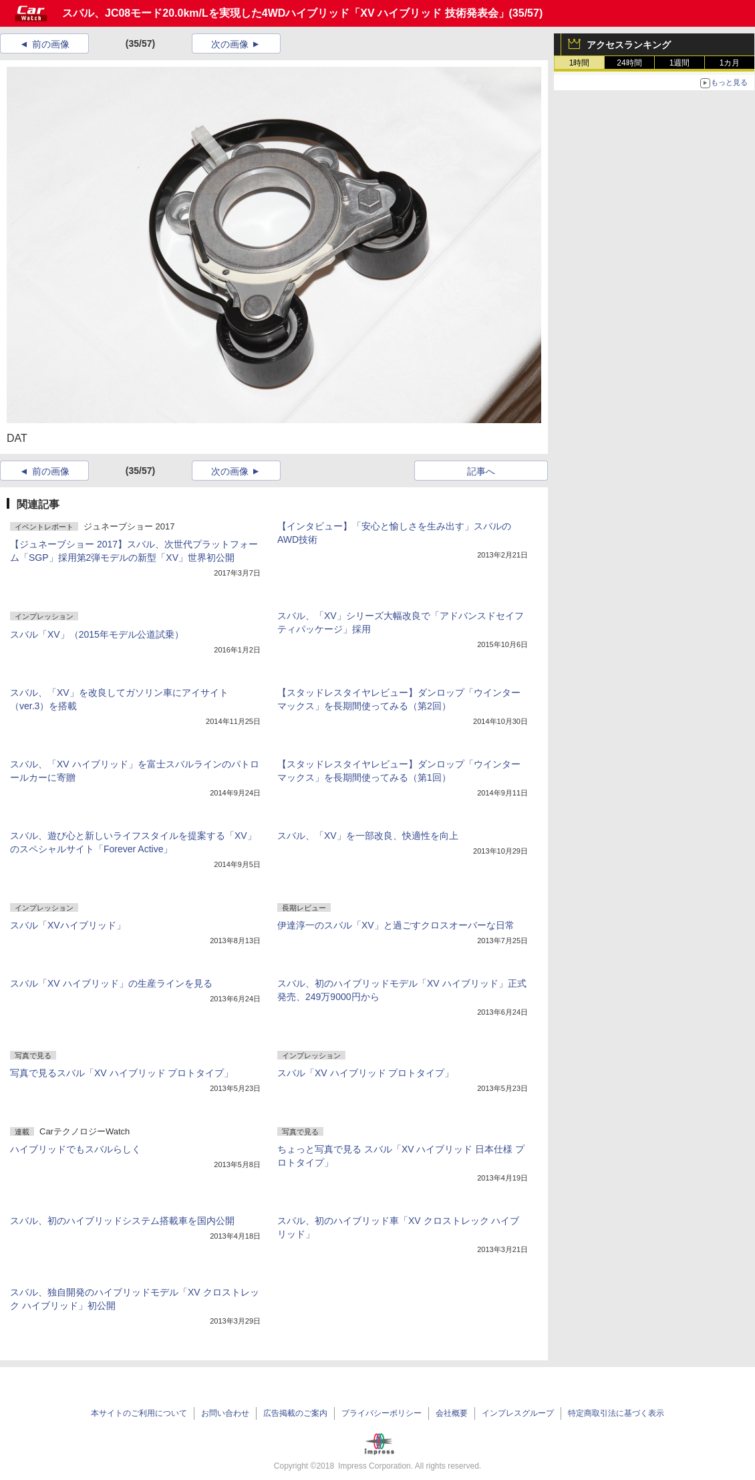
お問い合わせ (225, 1413)
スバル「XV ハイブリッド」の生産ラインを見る (111, 983)
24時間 (629, 63)
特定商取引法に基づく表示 (616, 1413)
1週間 (679, 63)
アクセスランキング (629, 44)
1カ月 (730, 63)
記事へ (481, 471)
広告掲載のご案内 (295, 1413)
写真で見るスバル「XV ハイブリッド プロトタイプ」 (121, 1073)
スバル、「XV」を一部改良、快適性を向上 (367, 835)
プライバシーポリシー (381, 1413)
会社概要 (452, 1413)
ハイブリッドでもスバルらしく (75, 1149)
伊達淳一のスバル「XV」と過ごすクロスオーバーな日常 (395, 925)
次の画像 (230, 44)
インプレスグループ (518, 1413)
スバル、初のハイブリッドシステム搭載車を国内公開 (122, 1220)
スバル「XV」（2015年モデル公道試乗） (97, 634)
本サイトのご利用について (139, 1413)
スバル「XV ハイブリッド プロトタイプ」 (365, 1073)
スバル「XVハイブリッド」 (68, 925)
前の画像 (50, 44)
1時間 (579, 63)
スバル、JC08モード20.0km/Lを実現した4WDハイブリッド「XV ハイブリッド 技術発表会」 (285, 13)
